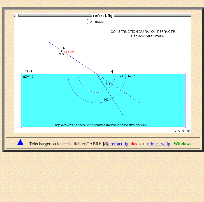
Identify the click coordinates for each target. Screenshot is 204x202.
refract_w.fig (158, 143)
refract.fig (119, 143)
